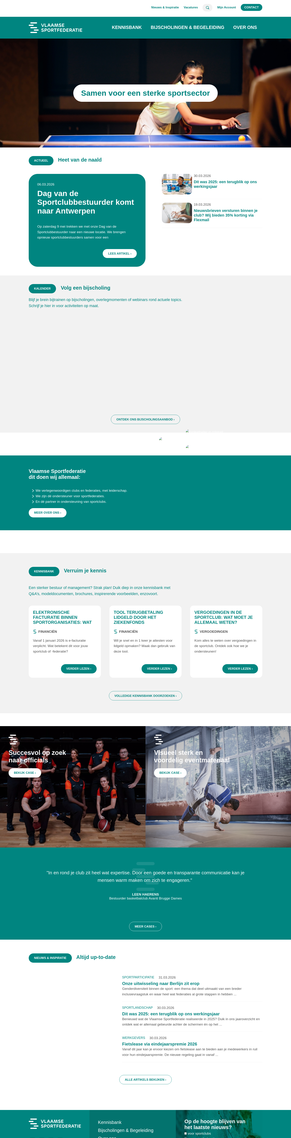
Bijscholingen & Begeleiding (187, 27)
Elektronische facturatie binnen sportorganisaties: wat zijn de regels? (62, 636)
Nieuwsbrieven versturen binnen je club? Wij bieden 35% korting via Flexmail (196, 217)
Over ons (245, 27)
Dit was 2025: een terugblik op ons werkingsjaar (171, 1030)
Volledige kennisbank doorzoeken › (145, 712)
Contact (251, 7)
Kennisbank (127, 27)
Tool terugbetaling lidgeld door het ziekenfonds (138, 633)
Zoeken (207, 7)
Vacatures (191, 7)
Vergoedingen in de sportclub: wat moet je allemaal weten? (223, 633)
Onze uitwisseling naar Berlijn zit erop (160, 1000)
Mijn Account (226, 7)
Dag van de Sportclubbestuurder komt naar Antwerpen (108, 209)
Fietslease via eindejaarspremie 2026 (159, 1060)
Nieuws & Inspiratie (165, 7)
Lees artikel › (129, 241)
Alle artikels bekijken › (145, 1096)
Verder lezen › (78, 685)
